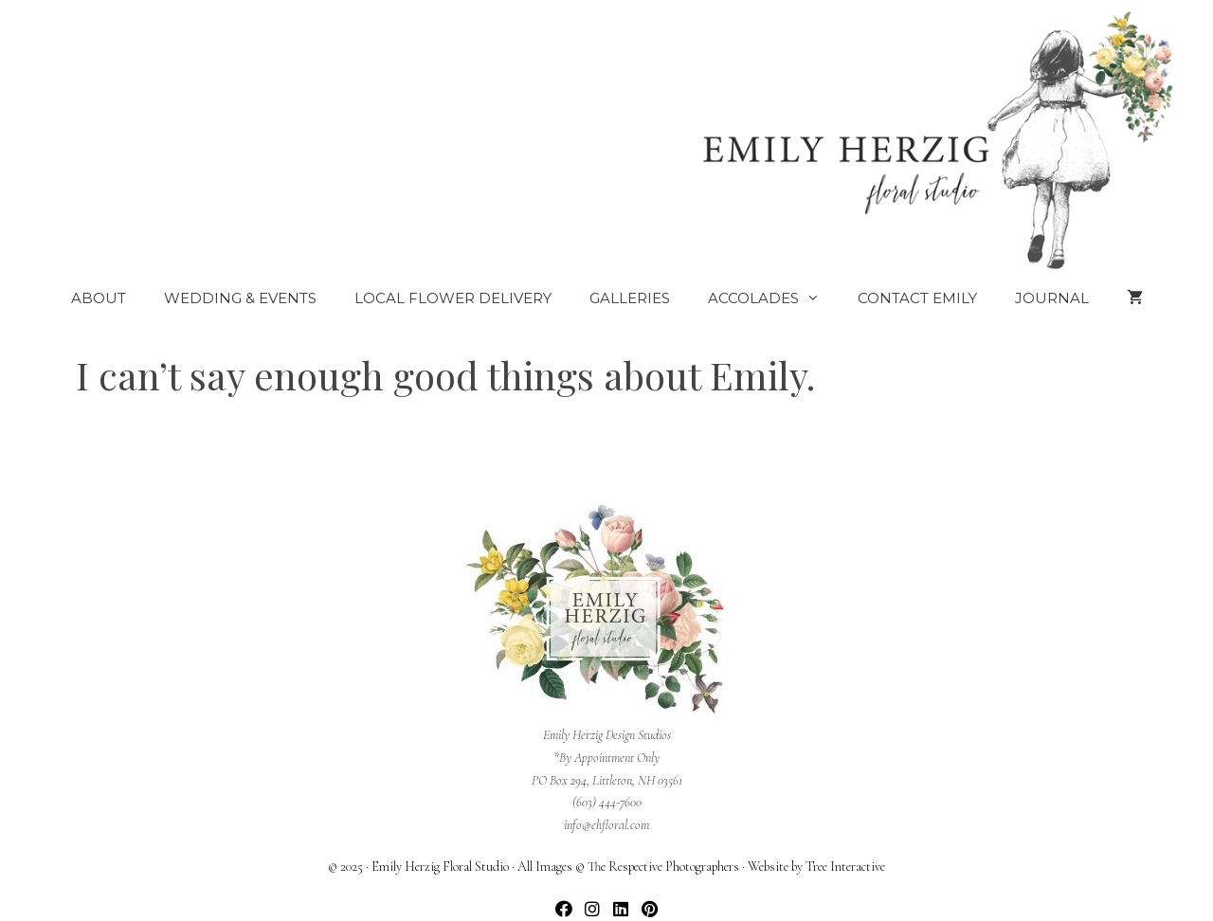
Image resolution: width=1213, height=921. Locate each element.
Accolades (773, 298)
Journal (1052, 298)
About (98, 298)
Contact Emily (917, 298)
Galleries (629, 298)
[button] (564, 909)
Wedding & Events (240, 298)
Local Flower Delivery (453, 298)
